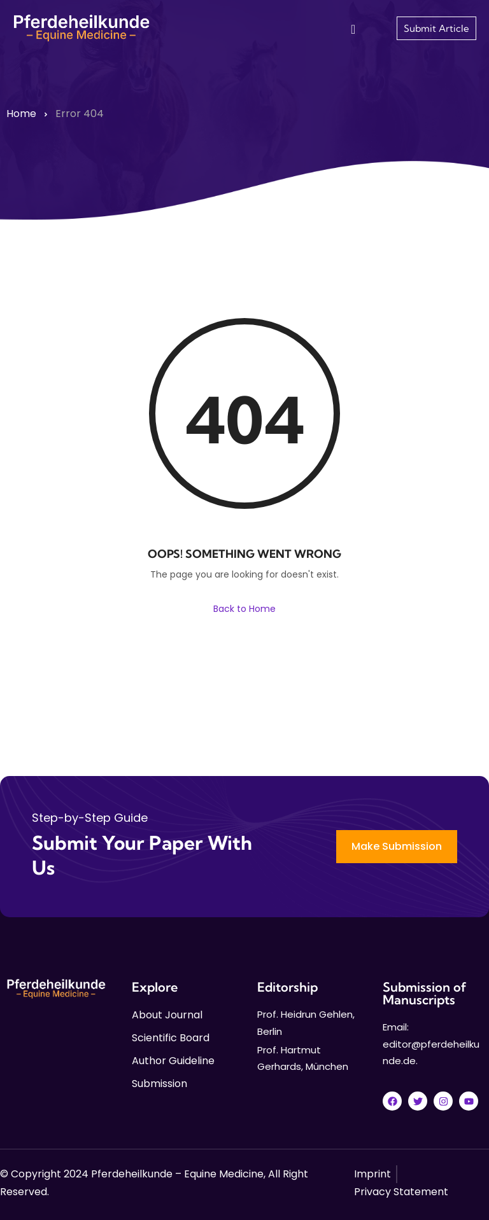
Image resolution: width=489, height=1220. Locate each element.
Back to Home (244, 608)
